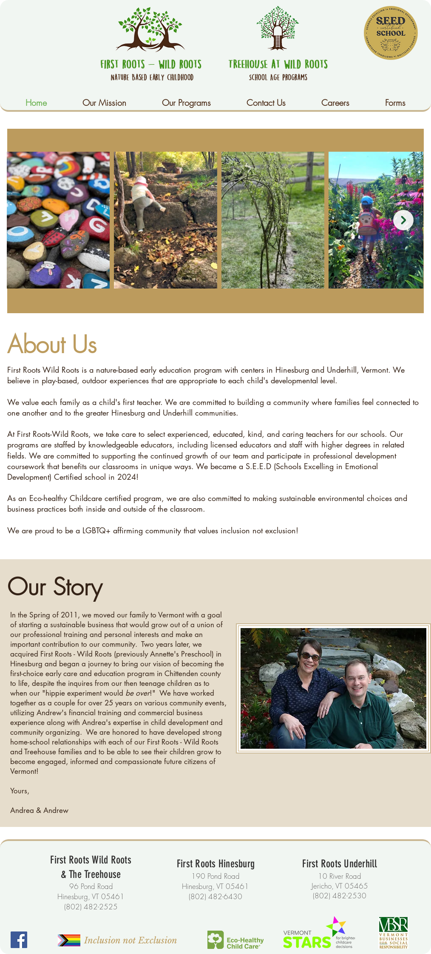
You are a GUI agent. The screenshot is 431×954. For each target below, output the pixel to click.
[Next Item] (403, 220)
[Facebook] (19, 939)
